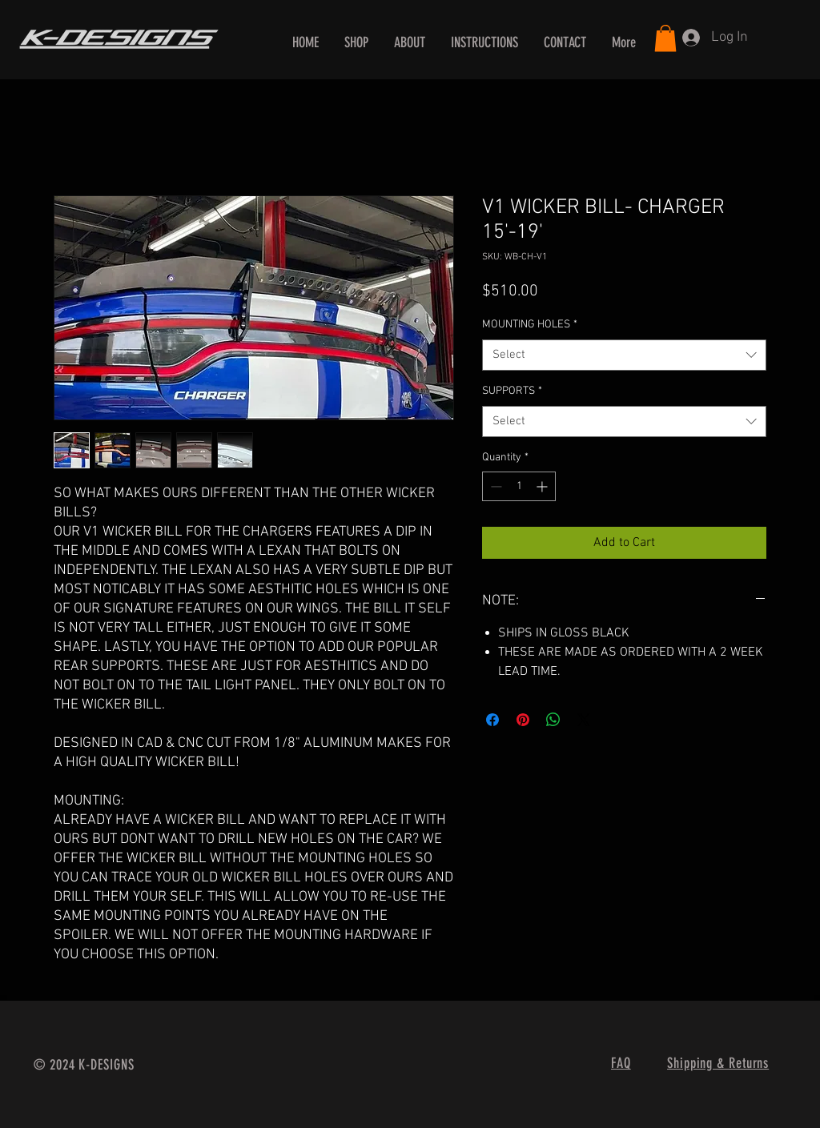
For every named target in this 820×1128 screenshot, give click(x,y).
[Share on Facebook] (492, 719)
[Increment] (543, 486)
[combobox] (624, 355)
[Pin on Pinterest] (523, 719)
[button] (665, 38)
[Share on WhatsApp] (553, 719)
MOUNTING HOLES (529, 324)
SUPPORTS (512, 391)
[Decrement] (494, 486)
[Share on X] (583, 719)
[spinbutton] (518, 486)
